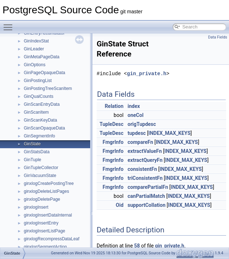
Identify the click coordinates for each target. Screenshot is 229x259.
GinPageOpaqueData (44, 72)
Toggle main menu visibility (10, 24)
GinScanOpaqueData (44, 128)
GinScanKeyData (40, 120)
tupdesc (137, 133)
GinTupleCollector (41, 167)
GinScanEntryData (42, 104)
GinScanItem (36, 112)
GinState (32, 143)
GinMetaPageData (42, 56)
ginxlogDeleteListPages (46, 191)
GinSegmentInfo (39, 135)
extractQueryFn (145, 160)
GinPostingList (38, 80)
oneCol (136, 115)
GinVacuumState (40, 175)
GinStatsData (36, 151)
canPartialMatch (146, 196)
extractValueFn (145, 151)
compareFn (140, 142)
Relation (114, 106)
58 (137, 246)
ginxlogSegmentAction (45, 246)
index (134, 106)
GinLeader (34, 48)
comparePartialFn (148, 187)
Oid (119, 205)
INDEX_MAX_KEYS (169, 133)
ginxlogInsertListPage (44, 230)
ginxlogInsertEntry (41, 223)
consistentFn (142, 169)
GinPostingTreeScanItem (48, 88)
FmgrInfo (113, 142)
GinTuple (32, 159)
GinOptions (34, 64)
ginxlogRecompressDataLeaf (51, 238)
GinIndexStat (36, 41)
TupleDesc (111, 124)
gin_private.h (146, 73)
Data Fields (217, 37)
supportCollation (147, 205)
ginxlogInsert (36, 207)
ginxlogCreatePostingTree (49, 183)
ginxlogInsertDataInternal (48, 215)
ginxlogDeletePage (42, 199)
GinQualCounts (38, 96)
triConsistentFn (145, 178)
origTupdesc (142, 124)
